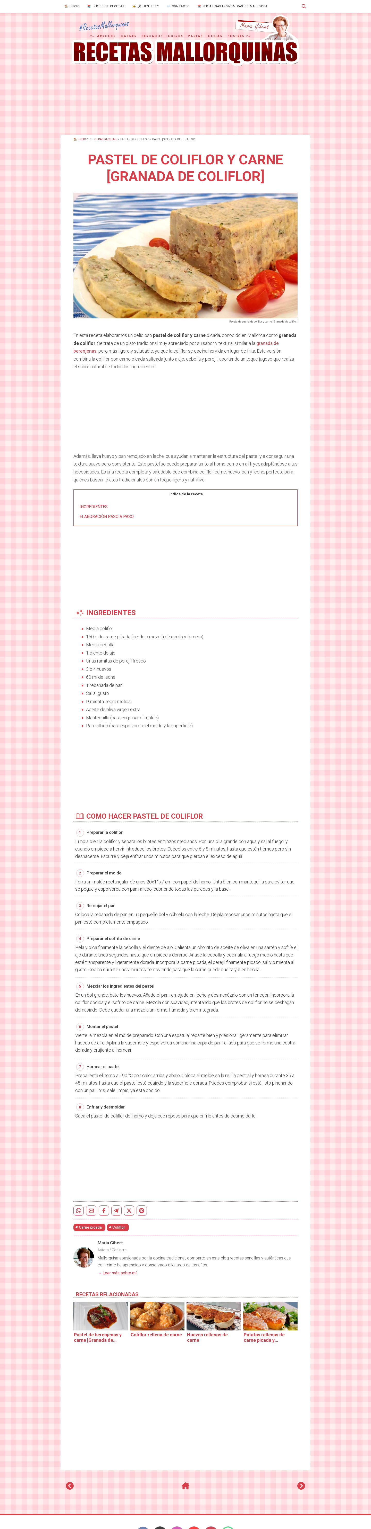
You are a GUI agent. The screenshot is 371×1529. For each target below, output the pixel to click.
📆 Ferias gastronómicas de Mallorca (232, 6)
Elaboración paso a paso (107, 516)
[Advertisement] (185, 100)
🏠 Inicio (72, 6)
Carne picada (90, 1224)
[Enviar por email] (91, 1207)
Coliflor (118, 1224)
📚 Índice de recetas (105, 6)
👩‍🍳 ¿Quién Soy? (145, 6)
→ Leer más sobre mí (117, 1269)
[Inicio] (185, 1484)
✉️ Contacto (178, 6)
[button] (304, 6)
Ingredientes (94, 506)
